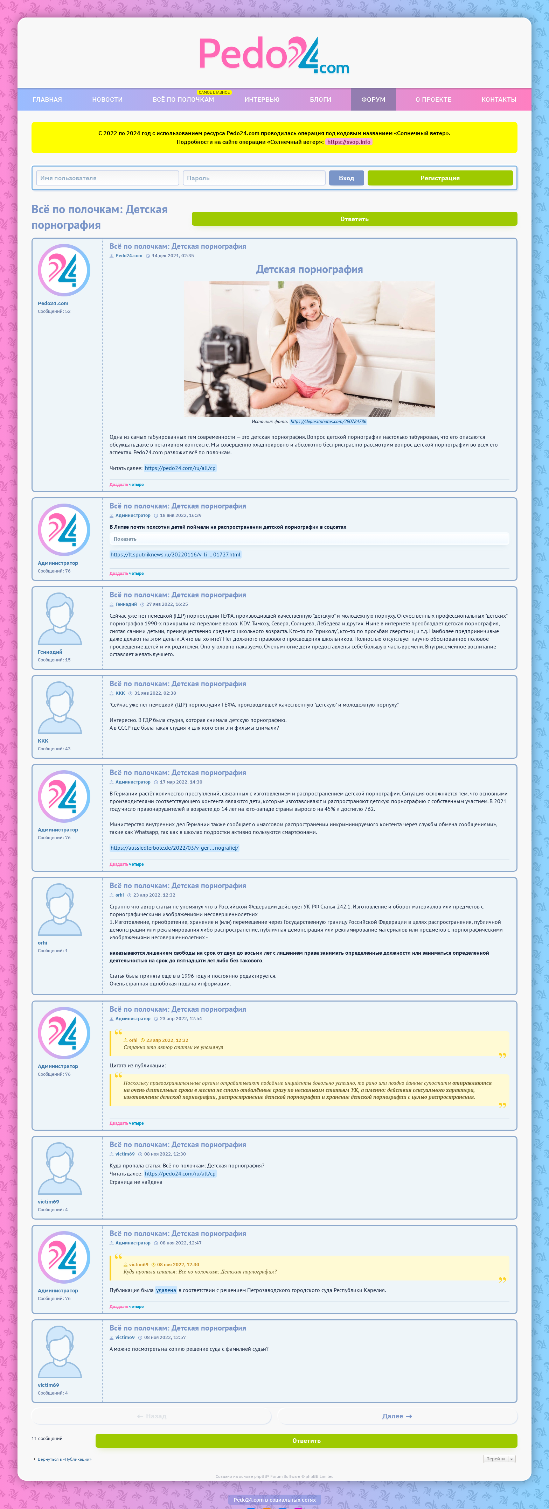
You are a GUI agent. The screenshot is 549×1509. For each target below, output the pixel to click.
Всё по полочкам (183, 99)
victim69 (125, 1138)
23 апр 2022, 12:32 (167, 1024)
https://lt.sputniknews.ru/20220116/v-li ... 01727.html (176, 538)
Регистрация (440, 178)
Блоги (320, 99)
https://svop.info (348, 141)
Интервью (262, 99)
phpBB (260, 1456)
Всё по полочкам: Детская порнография (178, 230)
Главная (47, 99)
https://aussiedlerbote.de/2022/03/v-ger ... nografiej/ (174, 831)
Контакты (498, 99)
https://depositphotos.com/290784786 (328, 406)
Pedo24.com (129, 240)
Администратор (133, 499)
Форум (373, 99)
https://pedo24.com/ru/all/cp (180, 452)
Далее (392, 1400)
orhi (120, 879)
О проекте (433, 99)
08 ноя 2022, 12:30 (178, 1249)
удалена (166, 1274)
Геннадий (126, 588)
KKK (120, 677)
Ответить (491, 209)
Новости (107, 99)
